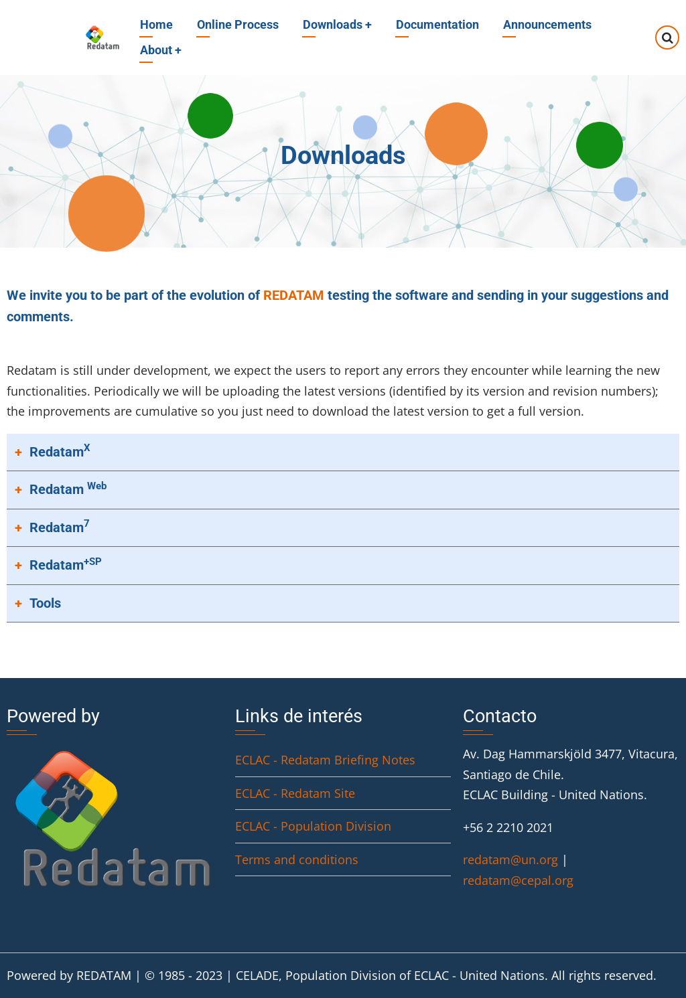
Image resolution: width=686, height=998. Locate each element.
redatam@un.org (510, 859)
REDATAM (293, 295)
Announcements (547, 24)
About (161, 50)
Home (156, 24)
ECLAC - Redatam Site (295, 793)
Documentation (437, 24)
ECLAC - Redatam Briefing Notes (325, 760)
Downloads (337, 24)
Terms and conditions (296, 859)
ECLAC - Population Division (313, 826)
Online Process (238, 24)
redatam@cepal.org (518, 880)
